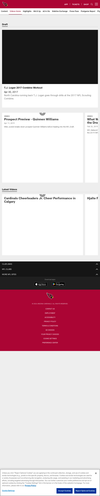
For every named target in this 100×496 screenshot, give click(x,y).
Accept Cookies (64, 491)
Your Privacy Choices (50, 337)
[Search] (92, 4)
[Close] (96, 473)
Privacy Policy (50, 324)
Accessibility (50, 320)
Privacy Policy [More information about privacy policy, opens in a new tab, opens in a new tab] (30, 485)
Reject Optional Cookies (85, 491)
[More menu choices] (96, 4)
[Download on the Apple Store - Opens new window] (40, 287)
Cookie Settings (50, 341)
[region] (50, 482)
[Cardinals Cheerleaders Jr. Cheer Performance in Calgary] (42, 203)
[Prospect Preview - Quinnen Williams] (42, 125)
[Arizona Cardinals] (50, 299)
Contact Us (50, 312)
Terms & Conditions (50, 329)
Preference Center (50, 346)
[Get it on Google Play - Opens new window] (58, 288)
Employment (50, 316)
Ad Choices (50, 333)
